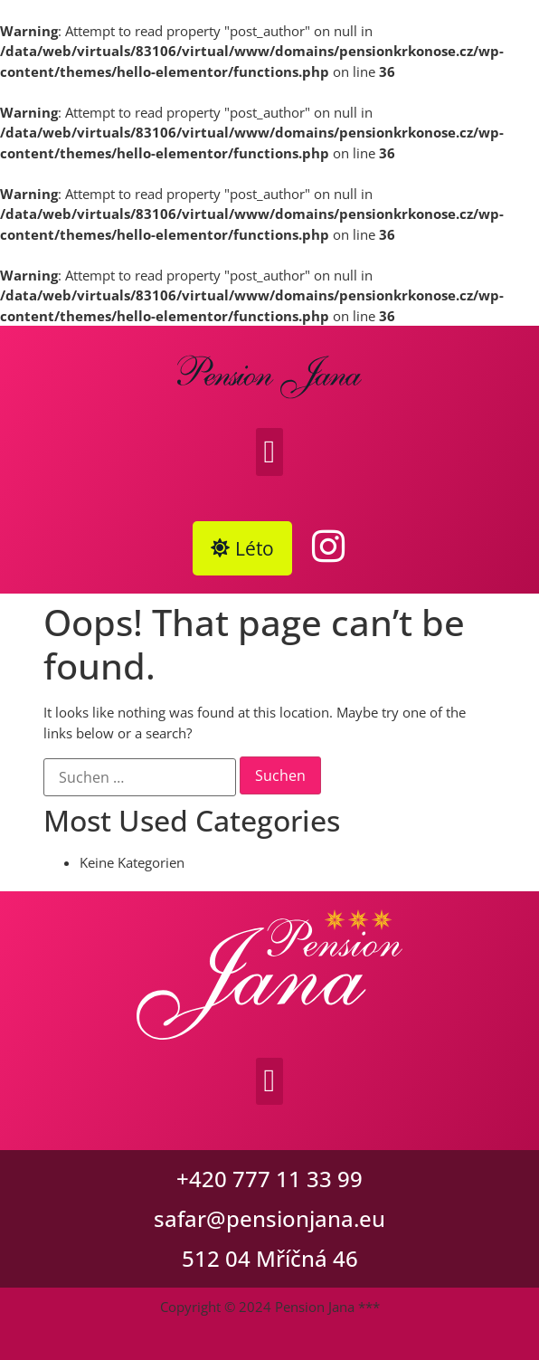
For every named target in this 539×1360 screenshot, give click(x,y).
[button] (269, 452)
